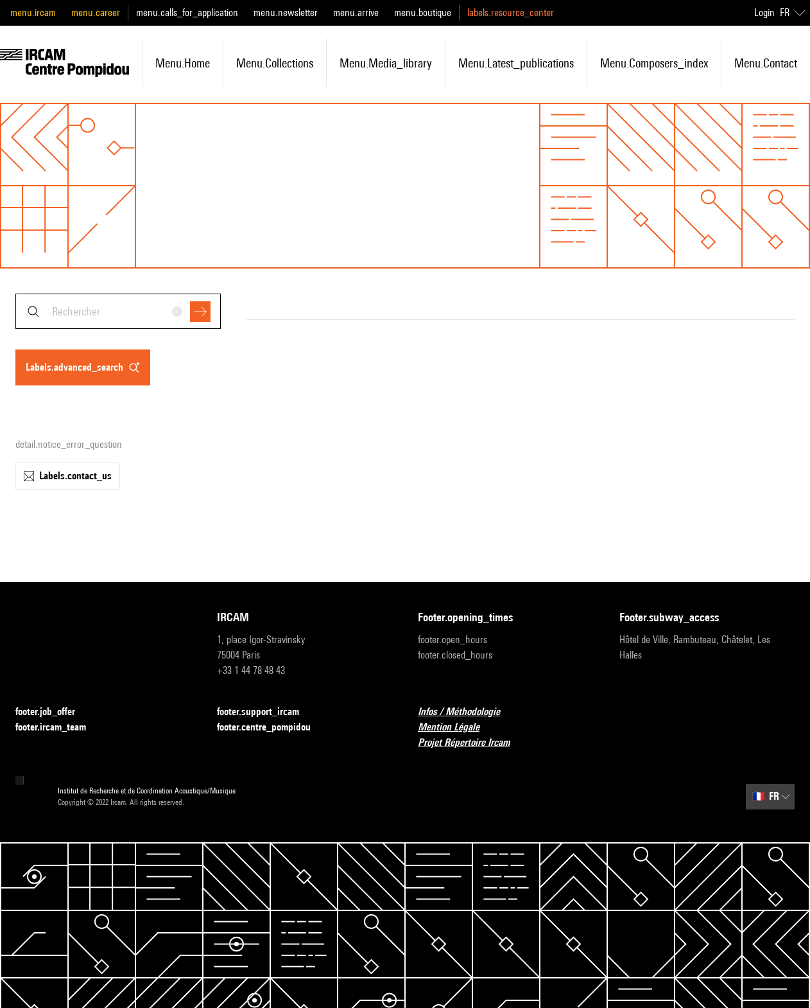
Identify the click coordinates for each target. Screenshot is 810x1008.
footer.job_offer (52, 712)
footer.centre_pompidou (271, 727)
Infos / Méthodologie (466, 712)
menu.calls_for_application (187, 12)
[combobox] (118, 311)
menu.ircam (33, 12)
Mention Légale (456, 727)
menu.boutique (422, 12)
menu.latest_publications (516, 63)
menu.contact (765, 63)
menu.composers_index (654, 63)
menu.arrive (356, 12)
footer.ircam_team (58, 727)
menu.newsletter (286, 12)
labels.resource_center (510, 12)
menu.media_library (386, 63)
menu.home (182, 63)
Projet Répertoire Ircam (471, 743)
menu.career (95, 12)
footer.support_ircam (266, 712)
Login (764, 12)
